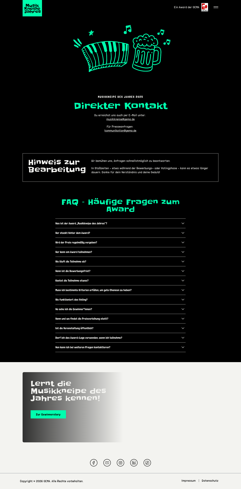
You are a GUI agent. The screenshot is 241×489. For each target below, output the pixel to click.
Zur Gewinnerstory (48, 414)
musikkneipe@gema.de (120, 119)
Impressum (189, 480)
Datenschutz (210, 480)
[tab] (120, 223)
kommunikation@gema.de (120, 130)
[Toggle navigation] (215, 7)
